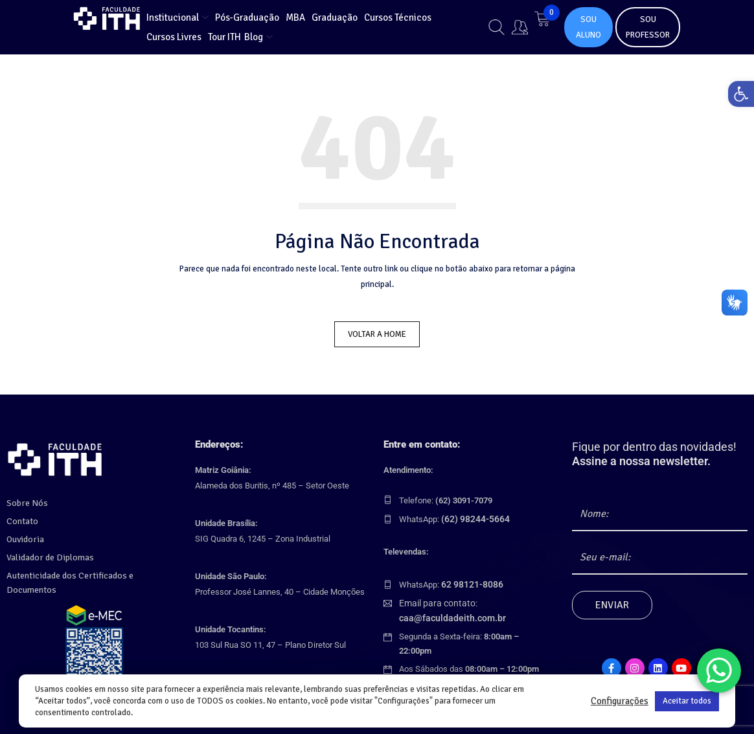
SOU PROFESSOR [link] (648, 27)
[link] (737, 98)
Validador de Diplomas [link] (46, 555)
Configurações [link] (619, 701)
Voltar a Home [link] (377, 334)
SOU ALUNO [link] (588, 27)
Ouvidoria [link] (23, 537)
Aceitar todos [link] (687, 701)
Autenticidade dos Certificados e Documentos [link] (89, 573)
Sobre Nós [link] (24, 501)
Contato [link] (21, 519)
